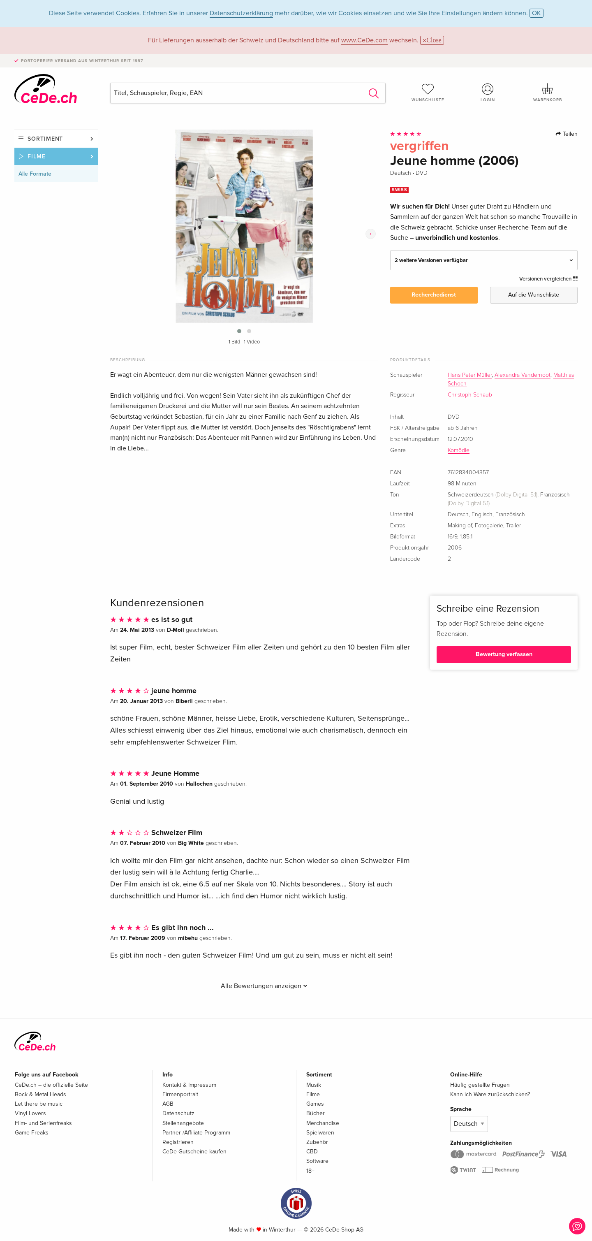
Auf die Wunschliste (533, 294)
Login (488, 92)
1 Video (252, 342)
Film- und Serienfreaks (43, 1123)
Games (315, 1103)
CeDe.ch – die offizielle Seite (51, 1084)
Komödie (458, 450)
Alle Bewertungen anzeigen (264, 986)
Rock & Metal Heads (40, 1094)
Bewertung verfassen (504, 654)
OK (536, 13)
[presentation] (370, 234)
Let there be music (38, 1103)
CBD (312, 1151)
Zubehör (317, 1142)
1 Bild (234, 342)
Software (317, 1160)
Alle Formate (34, 173)
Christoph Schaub (470, 395)
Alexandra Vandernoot (522, 375)
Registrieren (178, 1142)
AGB (167, 1103)
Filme (37, 156)
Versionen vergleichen (548, 279)
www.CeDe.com (364, 40)
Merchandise (322, 1123)
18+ (310, 1170)
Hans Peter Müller (470, 375)
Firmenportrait (180, 1094)
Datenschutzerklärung (241, 13)
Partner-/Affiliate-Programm (196, 1132)
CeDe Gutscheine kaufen (194, 1151)
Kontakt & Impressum (189, 1084)
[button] (239, 331)
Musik (313, 1084)
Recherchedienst (434, 294)
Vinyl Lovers (30, 1113)
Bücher (315, 1113)
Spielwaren (320, 1132)
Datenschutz (178, 1113)
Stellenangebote (183, 1123)
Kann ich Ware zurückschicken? (490, 1094)
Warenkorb (548, 92)
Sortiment (45, 138)
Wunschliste (428, 92)
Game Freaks (32, 1132)
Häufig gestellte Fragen (480, 1084)
